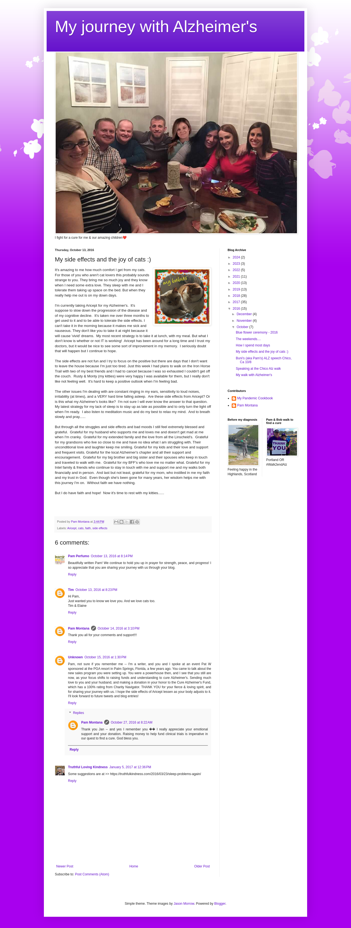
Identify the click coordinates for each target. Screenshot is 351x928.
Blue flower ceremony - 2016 (257, 332)
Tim (71, 590)
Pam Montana (78, 628)
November (245, 321)
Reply (72, 574)
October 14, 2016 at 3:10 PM (118, 628)
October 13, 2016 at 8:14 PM (111, 556)
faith (88, 528)
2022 (237, 270)
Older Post (202, 866)
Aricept (72, 528)
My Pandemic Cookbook (255, 398)
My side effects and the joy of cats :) (262, 352)
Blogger (219, 904)
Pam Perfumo (78, 556)
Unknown (75, 657)
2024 (237, 257)
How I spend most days (253, 345)
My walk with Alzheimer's (254, 375)
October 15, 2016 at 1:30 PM (105, 657)
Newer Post (64, 866)
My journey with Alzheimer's (156, 26)
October (243, 327)
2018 (237, 296)
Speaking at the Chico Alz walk (258, 369)
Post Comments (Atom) (92, 874)
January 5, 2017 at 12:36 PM (130, 767)
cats (81, 528)
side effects (99, 528)
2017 (237, 302)
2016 (237, 309)
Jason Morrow (184, 904)
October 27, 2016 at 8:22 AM (131, 722)
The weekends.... (248, 339)
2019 (237, 289)
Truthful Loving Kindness (88, 767)
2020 (237, 283)
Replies (78, 713)
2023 (237, 264)
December (245, 314)
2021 (237, 276)
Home (133, 866)
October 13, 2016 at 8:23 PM (96, 590)
